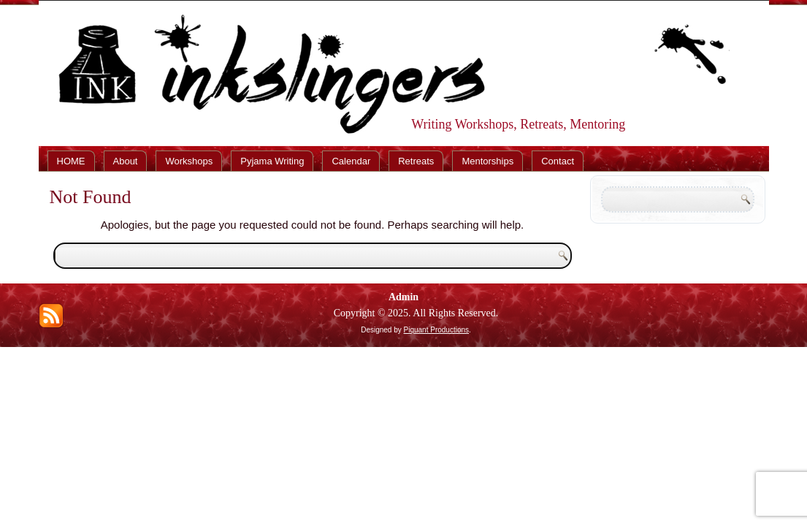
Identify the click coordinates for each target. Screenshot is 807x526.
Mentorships (487, 161)
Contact (557, 161)
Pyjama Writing (272, 161)
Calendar (351, 161)
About (125, 161)
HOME (71, 161)
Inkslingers (380, 46)
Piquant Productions (437, 330)
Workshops (189, 161)
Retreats (416, 161)
